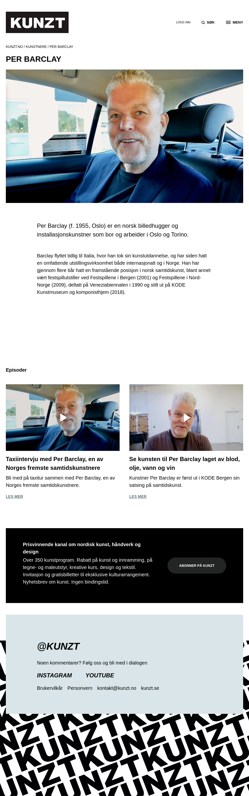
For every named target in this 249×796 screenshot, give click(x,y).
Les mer (14, 497)
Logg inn (183, 22)
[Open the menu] (234, 22)
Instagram (54, 675)
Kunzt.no (14, 47)
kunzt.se (150, 688)
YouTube (100, 675)
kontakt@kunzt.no (116, 688)
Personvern (80, 688)
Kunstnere (36, 47)
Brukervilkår (50, 688)
